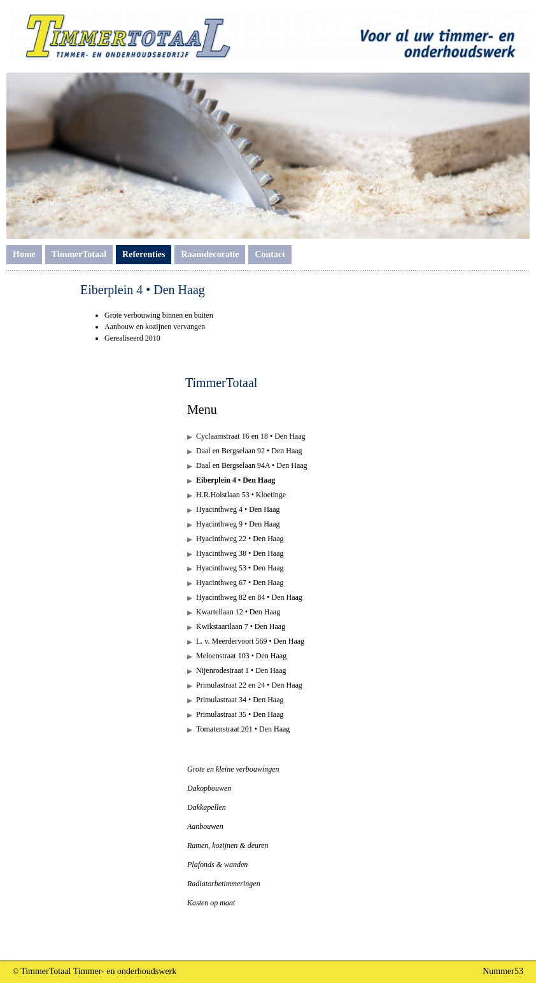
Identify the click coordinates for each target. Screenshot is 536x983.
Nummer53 (503, 971)
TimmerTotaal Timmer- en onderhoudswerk (98, 971)
